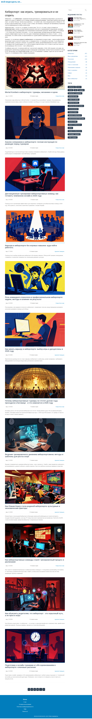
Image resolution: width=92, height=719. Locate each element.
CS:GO (70, 90)
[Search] (86, 10)
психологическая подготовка (76, 118)
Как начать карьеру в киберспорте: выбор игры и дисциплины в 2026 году (34, 350)
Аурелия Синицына (59, 251)
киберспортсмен (73, 96)
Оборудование (77, 62)
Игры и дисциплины (77, 56)
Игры (77, 76)
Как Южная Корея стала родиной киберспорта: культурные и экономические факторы (33, 508)
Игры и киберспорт (77, 79)
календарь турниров (74, 134)
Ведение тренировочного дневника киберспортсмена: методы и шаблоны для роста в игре (34, 456)
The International (73, 109)
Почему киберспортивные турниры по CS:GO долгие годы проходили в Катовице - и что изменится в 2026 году (31, 402)
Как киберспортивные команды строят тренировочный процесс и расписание (35, 561)
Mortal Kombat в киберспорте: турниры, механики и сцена (31, 92)
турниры (81, 90)
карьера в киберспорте (75, 115)
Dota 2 (79, 87)
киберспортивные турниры (76, 106)
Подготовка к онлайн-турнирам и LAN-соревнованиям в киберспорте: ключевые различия (30, 667)
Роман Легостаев (59, 96)
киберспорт (72, 87)
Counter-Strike (73, 121)
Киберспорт (77, 53)
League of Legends (74, 99)
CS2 (76, 90)
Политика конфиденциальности (25, 707)
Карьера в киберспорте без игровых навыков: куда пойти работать (31, 247)
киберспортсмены (73, 102)
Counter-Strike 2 (73, 112)
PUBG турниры (73, 137)
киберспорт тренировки (75, 93)
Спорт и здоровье (77, 70)
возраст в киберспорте (75, 125)
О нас (25, 702)
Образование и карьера (77, 67)
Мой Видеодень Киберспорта (12, 2)
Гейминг (77, 73)
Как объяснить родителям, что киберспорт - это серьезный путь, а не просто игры (34, 615)
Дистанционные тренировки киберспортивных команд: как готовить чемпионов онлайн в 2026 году (32, 195)
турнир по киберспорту (75, 131)
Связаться (25, 712)
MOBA (70, 128)
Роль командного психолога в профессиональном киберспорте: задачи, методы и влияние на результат (34, 298)
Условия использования (25, 705)
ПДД (25, 709)
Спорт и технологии (77, 65)
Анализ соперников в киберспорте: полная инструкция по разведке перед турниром (31, 143)
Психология (77, 59)
